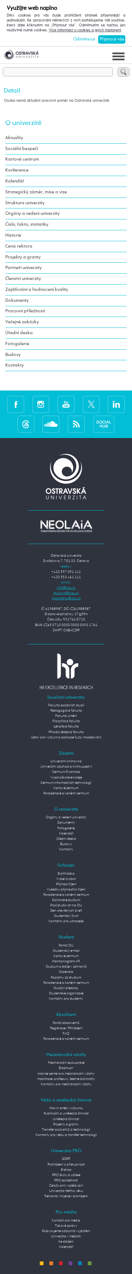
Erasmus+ (66, 1068)
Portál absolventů (66, 1023)
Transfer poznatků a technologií (66, 1129)
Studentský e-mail (66, 951)
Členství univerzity (23, 278)
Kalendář (14, 181)
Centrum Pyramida (66, 772)
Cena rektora (18, 246)
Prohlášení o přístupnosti (66, 1164)
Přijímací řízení (66, 884)
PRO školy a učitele (66, 1175)
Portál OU (66, 945)
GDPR (66, 1159)
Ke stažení (66, 1241)
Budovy (13, 354)
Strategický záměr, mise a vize (36, 192)
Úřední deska (19, 333)
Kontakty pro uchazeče (66, 921)
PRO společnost (66, 1180)
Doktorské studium (66, 900)
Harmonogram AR (66, 961)
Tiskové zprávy (66, 1226)
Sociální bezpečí (21, 148)
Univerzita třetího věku (66, 1191)
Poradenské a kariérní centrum (66, 793)
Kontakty (14, 365)
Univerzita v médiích (66, 1236)
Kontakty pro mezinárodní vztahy (66, 1084)
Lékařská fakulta (66, 726)
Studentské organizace (66, 993)
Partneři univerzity (23, 268)
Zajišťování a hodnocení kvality (36, 289)
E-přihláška (66, 873)
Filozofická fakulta (66, 721)
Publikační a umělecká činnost (66, 1113)
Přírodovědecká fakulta (66, 732)
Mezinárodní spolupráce (66, 1062)
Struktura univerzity (25, 203)
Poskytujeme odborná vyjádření (66, 1231)
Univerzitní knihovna (66, 761)
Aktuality (14, 138)
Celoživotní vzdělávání (66, 1185)
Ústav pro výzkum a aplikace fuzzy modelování (66, 737)
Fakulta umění (66, 716)
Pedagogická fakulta (66, 710)
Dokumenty (17, 300)
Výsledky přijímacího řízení (66, 889)
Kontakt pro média (66, 1220)
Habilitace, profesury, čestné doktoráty (66, 1079)
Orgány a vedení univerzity (32, 213)
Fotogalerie (17, 344)
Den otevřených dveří (66, 910)
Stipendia (66, 972)
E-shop (66, 1170)
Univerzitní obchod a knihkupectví (66, 766)
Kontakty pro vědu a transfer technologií (66, 1135)
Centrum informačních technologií (66, 783)
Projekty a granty (23, 257)
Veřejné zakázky (22, 322)
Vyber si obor (66, 879)
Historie (13, 235)
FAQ (66, 1033)
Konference (17, 170)
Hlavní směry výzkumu (66, 1108)
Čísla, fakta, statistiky (27, 224)
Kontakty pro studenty (66, 998)
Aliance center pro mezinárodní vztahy (66, 1073)
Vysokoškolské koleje (66, 777)
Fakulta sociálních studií (66, 705)
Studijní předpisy (66, 988)
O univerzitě (23, 123)
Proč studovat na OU (66, 905)
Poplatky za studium (66, 977)
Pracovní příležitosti (25, 311)
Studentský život (66, 916)
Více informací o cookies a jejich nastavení (85, 30)
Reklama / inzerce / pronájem (66, 1196)
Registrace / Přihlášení (66, 1028)
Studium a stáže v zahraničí (66, 966)
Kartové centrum (22, 159)
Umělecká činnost (66, 1119)
